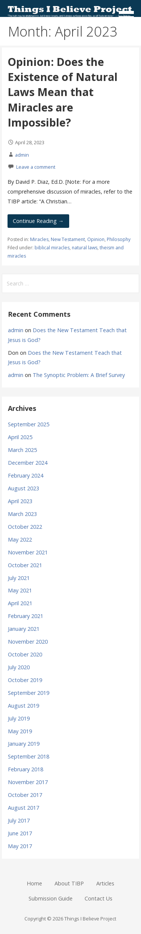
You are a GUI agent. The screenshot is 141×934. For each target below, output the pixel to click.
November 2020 (28, 641)
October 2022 (25, 526)
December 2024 (27, 462)
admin (22, 154)
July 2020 (19, 667)
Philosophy (118, 239)
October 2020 (25, 654)
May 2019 (20, 731)
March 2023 (22, 513)
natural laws (84, 247)
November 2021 (28, 552)
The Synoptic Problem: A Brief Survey (79, 374)
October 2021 (25, 565)
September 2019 (28, 692)
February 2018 (25, 769)
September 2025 (28, 424)
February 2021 (25, 616)
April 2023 (20, 501)
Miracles (39, 239)
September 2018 (28, 756)
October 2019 (25, 680)
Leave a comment (35, 166)
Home (34, 883)
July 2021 (19, 577)
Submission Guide (51, 898)
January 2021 (23, 628)
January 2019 (23, 743)
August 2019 (23, 705)
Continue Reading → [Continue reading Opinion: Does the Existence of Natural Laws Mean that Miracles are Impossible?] (38, 220)
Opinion (96, 239)
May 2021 (20, 590)
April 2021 (20, 603)
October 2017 (25, 794)
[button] (129, 13)
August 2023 (23, 488)
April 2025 (20, 437)
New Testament (68, 239)
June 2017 (20, 833)
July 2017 (19, 820)
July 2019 (19, 718)
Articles (105, 883)
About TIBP (69, 883)
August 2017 (23, 807)
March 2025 (22, 449)
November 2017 (28, 782)
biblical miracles (52, 247)
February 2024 (25, 475)
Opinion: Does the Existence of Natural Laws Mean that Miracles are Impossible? (63, 92)
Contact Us (98, 898)
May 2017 (20, 846)
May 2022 (20, 539)
